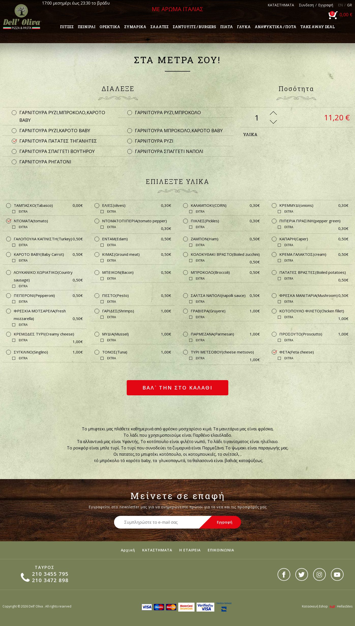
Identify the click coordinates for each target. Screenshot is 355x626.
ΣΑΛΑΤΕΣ (159, 26)
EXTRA (23, 211)
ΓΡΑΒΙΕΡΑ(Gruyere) (225, 311)
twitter (301, 574)
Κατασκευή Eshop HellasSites (327, 606)
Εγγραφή (325, 5)
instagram (319, 574)
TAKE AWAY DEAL (317, 26)
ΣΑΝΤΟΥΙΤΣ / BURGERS (194, 26)
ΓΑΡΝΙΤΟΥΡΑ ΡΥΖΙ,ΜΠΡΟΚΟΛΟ (168, 112)
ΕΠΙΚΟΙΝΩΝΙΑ (221, 550)
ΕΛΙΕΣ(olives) (136, 205)
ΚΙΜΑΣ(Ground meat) (136, 254)
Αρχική (128, 550)
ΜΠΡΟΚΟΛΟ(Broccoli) (225, 272)
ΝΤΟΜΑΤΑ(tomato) (31, 220)
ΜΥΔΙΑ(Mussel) (136, 334)
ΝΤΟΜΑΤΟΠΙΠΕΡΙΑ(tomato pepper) (136, 221)
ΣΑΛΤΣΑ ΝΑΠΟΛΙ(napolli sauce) (225, 295)
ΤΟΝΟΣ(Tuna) (136, 352)
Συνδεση (306, 5)
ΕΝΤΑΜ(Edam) (136, 239)
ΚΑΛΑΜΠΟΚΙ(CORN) (225, 205)
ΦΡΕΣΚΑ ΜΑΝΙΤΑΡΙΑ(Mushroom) (313, 295)
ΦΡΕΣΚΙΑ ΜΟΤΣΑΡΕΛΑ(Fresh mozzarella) (48, 315)
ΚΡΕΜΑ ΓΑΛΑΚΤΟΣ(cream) (313, 254)
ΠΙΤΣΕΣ (67, 26)
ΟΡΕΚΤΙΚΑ (110, 26)
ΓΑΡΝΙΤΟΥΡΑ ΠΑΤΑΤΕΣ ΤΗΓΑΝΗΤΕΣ (58, 141)
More (273, 113)
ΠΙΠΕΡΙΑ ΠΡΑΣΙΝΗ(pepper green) (313, 221)
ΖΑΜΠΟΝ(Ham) (225, 239)
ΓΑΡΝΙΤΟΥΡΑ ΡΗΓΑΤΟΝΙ (45, 162)
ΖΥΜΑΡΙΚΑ (135, 26)
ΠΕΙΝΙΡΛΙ (86, 26)
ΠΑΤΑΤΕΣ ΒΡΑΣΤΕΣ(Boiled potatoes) (313, 273)
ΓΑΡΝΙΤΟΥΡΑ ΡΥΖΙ (154, 141)
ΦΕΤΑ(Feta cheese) (296, 351)
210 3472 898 (50, 580)
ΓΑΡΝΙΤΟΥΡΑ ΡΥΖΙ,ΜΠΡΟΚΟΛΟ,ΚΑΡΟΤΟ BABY (62, 116)
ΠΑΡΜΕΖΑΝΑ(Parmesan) (225, 334)
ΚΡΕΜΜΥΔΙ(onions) (313, 205)
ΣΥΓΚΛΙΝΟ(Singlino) (48, 352)
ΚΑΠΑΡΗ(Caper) (313, 239)
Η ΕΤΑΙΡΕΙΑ (190, 550)
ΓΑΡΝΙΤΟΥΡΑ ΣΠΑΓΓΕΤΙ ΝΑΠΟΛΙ (169, 151)
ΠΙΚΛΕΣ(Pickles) (225, 221)
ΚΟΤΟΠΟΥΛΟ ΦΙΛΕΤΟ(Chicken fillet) (313, 311)
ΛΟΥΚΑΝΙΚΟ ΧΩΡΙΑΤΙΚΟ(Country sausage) (48, 277)
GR (349, 5)
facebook (284, 574)
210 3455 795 (50, 574)
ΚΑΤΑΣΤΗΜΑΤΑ (281, 5)
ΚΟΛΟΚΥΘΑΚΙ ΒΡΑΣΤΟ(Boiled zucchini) (225, 255)
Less (273, 121)
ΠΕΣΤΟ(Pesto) (136, 295)
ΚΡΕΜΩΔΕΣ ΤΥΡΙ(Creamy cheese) (48, 334)
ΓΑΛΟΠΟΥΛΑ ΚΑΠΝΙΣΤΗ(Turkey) (48, 239)
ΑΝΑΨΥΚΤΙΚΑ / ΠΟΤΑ (275, 26)
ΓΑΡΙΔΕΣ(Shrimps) (136, 311)
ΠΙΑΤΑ (226, 26)
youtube (337, 574)
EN (340, 5)
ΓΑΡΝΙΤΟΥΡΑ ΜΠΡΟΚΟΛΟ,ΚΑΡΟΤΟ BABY (179, 130)
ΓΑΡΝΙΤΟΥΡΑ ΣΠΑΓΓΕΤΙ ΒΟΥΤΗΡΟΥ (57, 151)
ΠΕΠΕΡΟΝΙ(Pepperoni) (48, 295)
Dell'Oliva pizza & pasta (22, 16)
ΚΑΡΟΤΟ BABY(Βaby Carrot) (48, 254)
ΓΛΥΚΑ (244, 26)
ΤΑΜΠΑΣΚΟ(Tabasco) (48, 205)
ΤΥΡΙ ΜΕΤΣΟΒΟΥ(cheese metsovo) (225, 352)
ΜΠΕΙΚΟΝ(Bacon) (136, 272)
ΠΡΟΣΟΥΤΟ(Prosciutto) (313, 334)
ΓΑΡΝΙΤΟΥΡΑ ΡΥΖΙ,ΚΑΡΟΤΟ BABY (54, 130)
